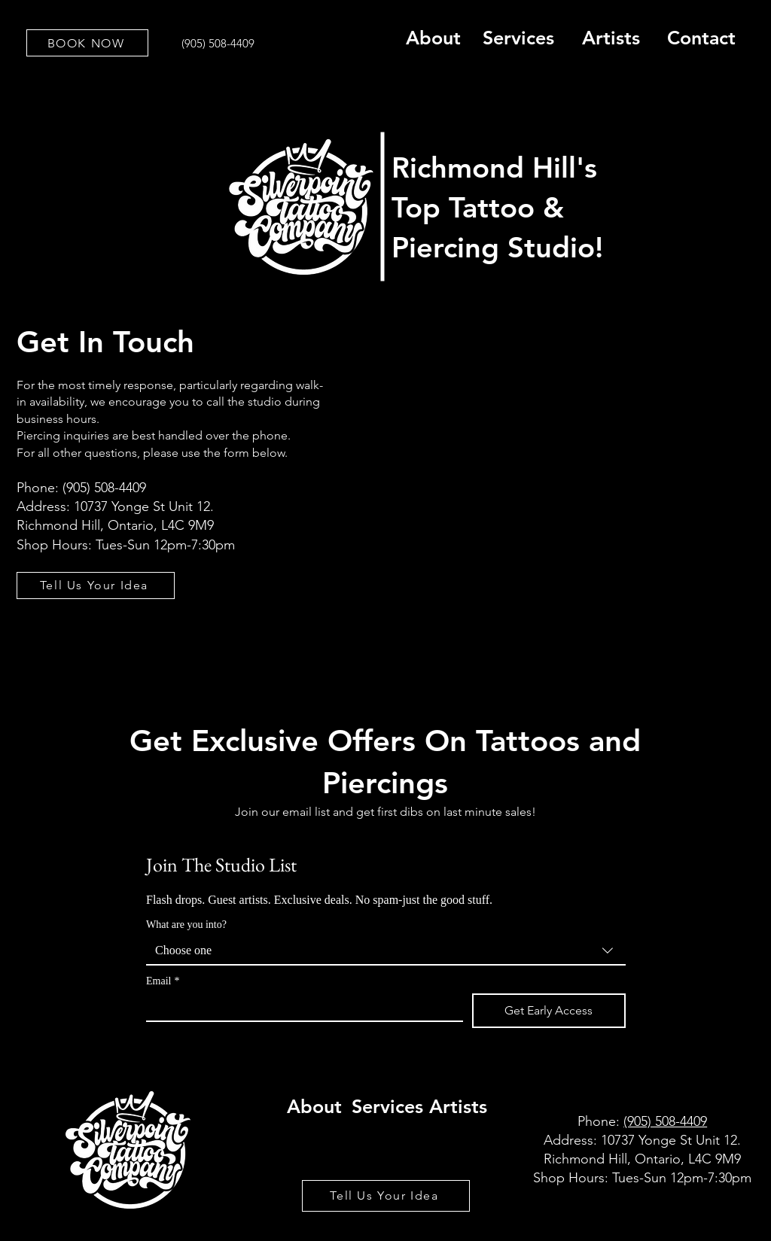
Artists (611, 37)
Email (162, 981)
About (433, 37)
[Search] (738, 174)
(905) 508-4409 (665, 1121)
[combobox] (386, 951)
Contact (701, 37)
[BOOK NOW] (87, 42)
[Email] (300, 1006)
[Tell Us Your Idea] (96, 585)
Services (518, 37)
